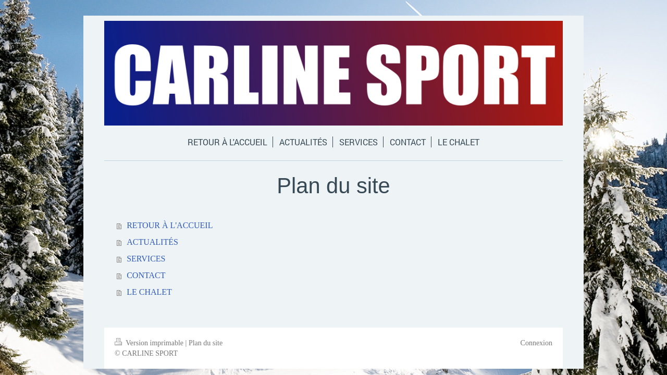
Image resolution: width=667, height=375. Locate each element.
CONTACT (146, 275)
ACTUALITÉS (152, 242)
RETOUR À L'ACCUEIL (170, 225)
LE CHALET (149, 292)
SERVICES (146, 258)
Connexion (536, 343)
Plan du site (206, 343)
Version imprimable (150, 343)
